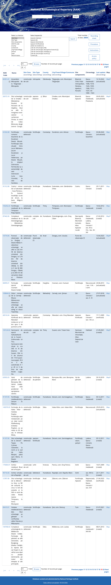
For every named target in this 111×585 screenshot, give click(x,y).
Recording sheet (94, 37)
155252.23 (6, 206)
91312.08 (6, 186)
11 (84, 64)
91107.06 (6, 438)
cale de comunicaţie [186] (50, 48)
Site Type (18, 40)
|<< (4, 65)
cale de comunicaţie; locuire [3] (50, 54)
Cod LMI (67, 16)
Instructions (94, 50)
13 (88, 64)
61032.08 (6, 132)
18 (99, 64)
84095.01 (6, 283)
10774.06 (6, 236)
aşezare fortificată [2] (50, 44)
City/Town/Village (18, 50)
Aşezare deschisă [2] (50, 42)
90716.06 (6, 473)
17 (97, 64)
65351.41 (6, 79)
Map (108, 79)
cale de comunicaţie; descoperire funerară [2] (50, 50)
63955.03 (6, 377)
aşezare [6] (50, 40)
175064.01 (6, 465)
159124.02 (6, 330)
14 (91, 64)
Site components (18, 42)
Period (18, 52)
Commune (18, 48)
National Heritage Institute (69, 579)
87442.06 (6, 216)
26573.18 (6, 96)
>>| (18, 65)
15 (93, 64)
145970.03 (6, 407)
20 (104, 64)
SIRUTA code (18, 44)
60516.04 (6, 315)
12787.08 (6, 478)
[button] (107, 4)
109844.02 (6, 293)
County (18, 46)
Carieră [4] (50, 55)
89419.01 (6, 507)
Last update (100, 72)
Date (18, 54)
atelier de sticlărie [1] (50, 46)
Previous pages (77, 64)
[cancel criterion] (50, 38)
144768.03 (6, 527)
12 (86, 64)
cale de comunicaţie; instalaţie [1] (50, 52)
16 (95, 64)
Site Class (18, 38)
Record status (18, 55)
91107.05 (6, 397)
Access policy (94, 57)
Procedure (94, 44)
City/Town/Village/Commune (63, 72)
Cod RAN (58, 16)
